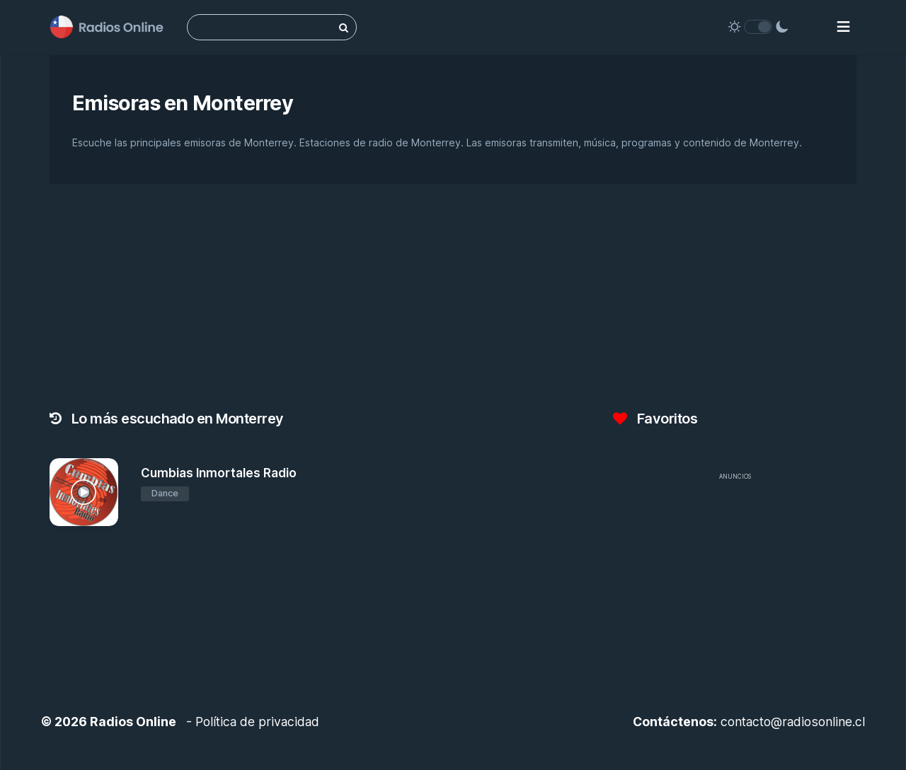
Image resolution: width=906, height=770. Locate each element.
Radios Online (133, 721)
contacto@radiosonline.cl (793, 721)
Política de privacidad (257, 721)
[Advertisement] (734, 587)
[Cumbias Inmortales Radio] (84, 492)
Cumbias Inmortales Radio (219, 473)
